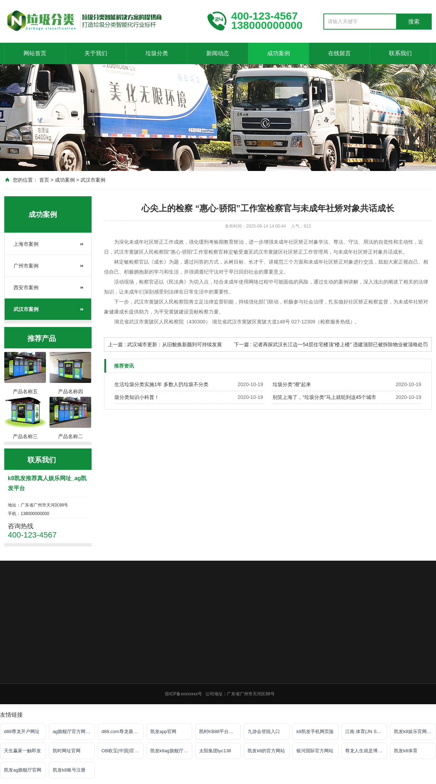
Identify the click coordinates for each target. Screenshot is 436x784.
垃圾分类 (156, 53)
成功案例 (278, 53)
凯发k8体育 (405, 750)
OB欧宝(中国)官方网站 (123, 750)
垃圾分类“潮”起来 (291, 384)
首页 (44, 180)
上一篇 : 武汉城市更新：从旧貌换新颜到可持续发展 (165, 344)
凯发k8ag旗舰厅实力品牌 (171, 750)
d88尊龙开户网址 (22, 731)
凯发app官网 (163, 731)
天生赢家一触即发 (22, 750)
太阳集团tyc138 (215, 750)
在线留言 (339, 53)
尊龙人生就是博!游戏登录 (366, 750)
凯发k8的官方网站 (266, 750)
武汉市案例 (93, 180)
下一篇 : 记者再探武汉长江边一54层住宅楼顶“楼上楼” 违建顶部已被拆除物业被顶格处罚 (331, 344)
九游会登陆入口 (264, 731)
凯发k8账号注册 (69, 770)
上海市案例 (26, 244)
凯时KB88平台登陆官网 (220, 731)
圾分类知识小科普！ (136, 397)
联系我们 (400, 53)
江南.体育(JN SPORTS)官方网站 (366, 731)
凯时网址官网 (67, 750)
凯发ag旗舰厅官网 (22, 770)
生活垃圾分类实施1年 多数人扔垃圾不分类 (161, 384)
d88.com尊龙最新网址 (123, 731)
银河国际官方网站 (314, 750)
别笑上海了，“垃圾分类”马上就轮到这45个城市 (324, 397)
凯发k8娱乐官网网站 (415, 731)
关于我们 (95, 53)
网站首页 (35, 53)
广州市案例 (26, 266)
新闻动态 (217, 53)
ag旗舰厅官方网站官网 (74, 731)
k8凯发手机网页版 (315, 731)
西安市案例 (26, 287)
